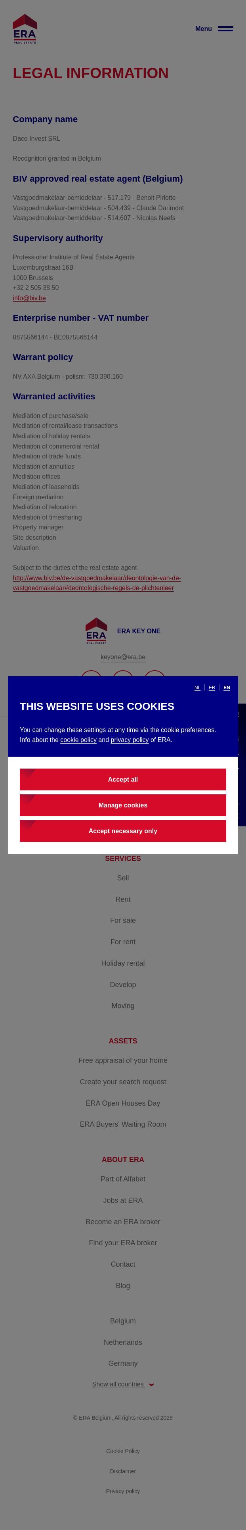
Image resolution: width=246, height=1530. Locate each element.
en (226, 687)
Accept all (123, 779)
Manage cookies (123, 805)
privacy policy (130, 739)
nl (197, 687)
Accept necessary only (123, 831)
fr (212, 687)
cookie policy (78, 739)
